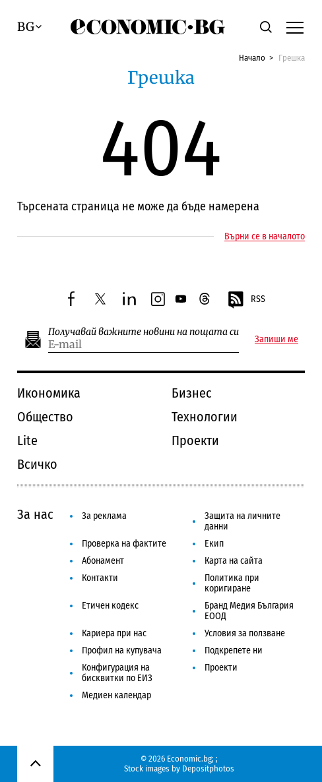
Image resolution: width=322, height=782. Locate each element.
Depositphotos (208, 768)
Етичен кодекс (110, 605)
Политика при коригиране (232, 583)
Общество (45, 416)
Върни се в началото (264, 236)
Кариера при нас (114, 633)
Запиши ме (276, 339)
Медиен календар (116, 695)
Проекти (195, 440)
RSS (246, 300)
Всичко (37, 464)
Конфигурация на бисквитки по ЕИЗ (117, 673)
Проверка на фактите (124, 543)
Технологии (205, 416)
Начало (252, 58)
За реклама (104, 516)
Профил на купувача (122, 650)
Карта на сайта (234, 560)
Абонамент (103, 560)
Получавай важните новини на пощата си (143, 332)
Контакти (100, 578)
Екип (214, 543)
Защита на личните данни (242, 521)
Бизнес (192, 393)
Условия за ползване (245, 633)
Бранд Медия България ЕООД (249, 611)
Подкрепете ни (234, 650)
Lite (27, 440)
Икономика (48, 393)
